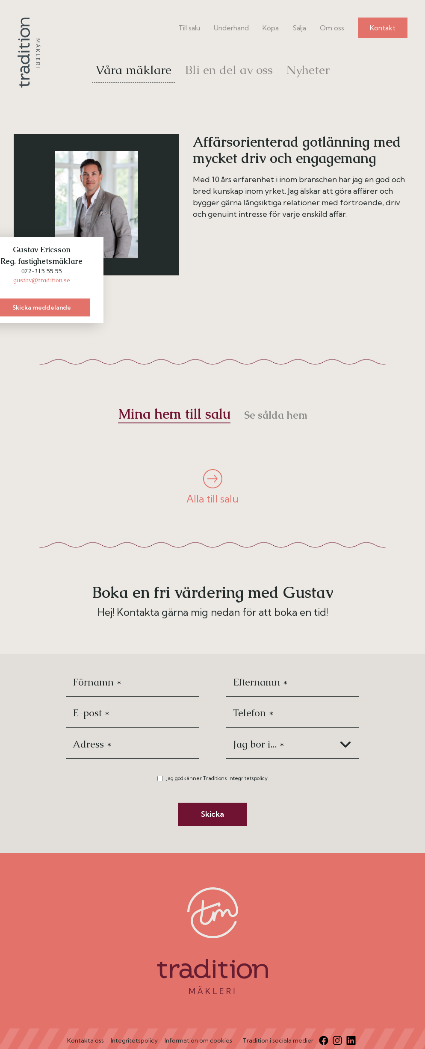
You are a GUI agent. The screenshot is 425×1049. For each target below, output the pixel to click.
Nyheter (308, 69)
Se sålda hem (275, 415)
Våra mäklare (133, 69)
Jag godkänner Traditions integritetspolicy (217, 778)
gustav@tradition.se (41, 280)
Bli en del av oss (229, 69)
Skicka (212, 814)
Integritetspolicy (134, 1040)
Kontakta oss (85, 1040)
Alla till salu (212, 487)
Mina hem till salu (174, 414)
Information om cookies (198, 1040)
